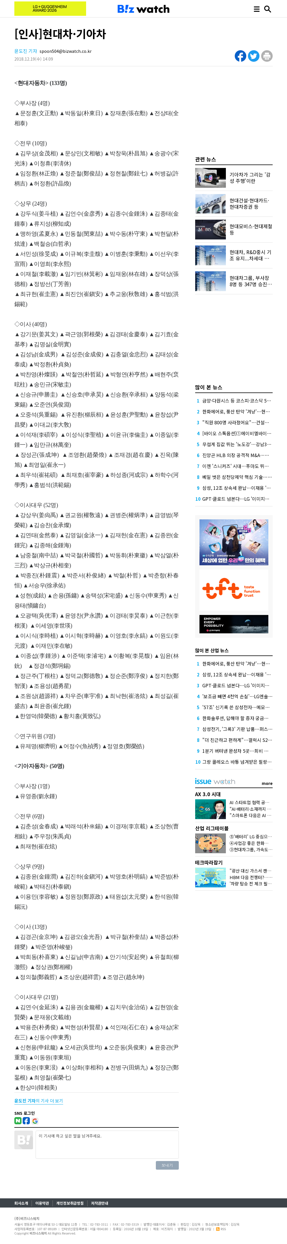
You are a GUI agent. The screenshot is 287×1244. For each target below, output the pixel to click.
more (267, 783)
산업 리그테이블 (212, 828)
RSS (221, 1228)
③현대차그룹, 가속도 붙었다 (256, 849)
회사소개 (21, 1203)
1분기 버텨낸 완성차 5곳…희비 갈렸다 (239, 750)
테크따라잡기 (209, 862)
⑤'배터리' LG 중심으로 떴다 (255, 836)
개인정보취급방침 (70, 1203)
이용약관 (42, 1203)
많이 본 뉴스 (208, 387)
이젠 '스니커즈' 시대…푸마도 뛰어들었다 (242, 466)
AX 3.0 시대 (208, 794)
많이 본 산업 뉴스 (212, 650)
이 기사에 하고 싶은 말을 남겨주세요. (107, 1144)
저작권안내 (99, 1203)
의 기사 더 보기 (38, 1101)
